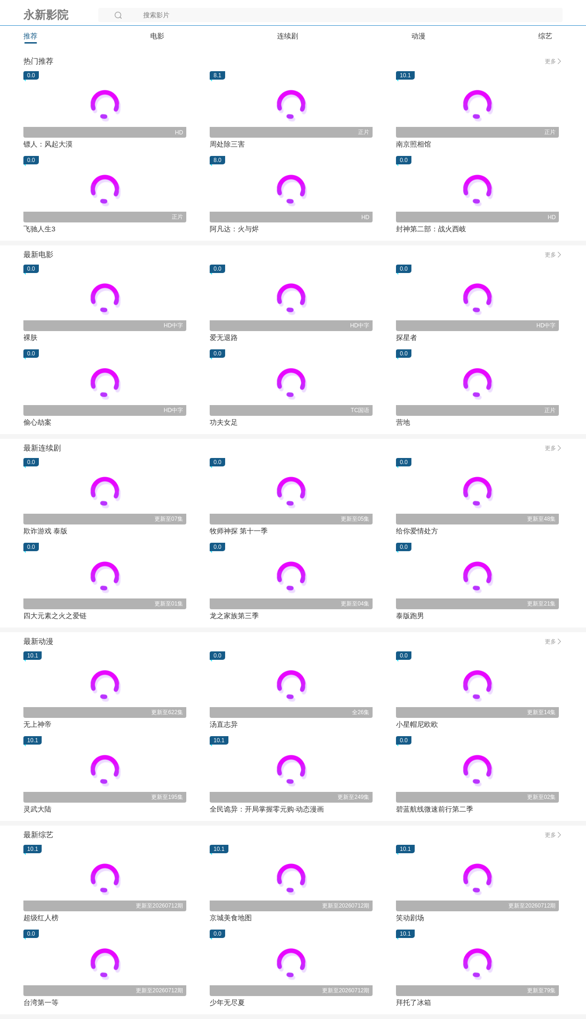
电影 (157, 36)
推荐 (30, 36)
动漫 (418, 36)
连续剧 (287, 36)
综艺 (545, 36)
